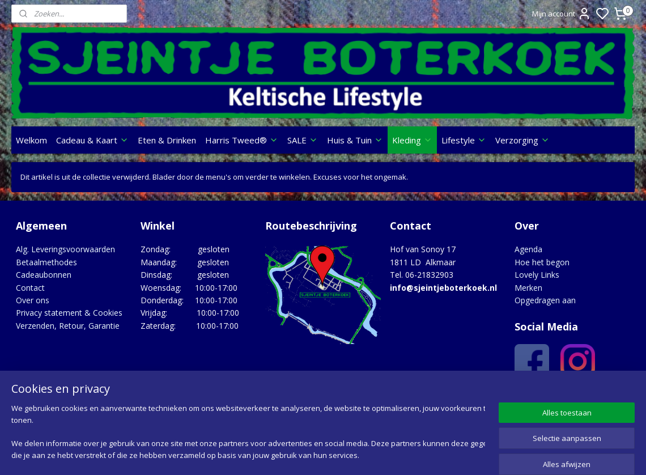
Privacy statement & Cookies (69, 312)
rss (391, 454)
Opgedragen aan (545, 300)
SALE (302, 140)
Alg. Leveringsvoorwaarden (65, 249)
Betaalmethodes (46, 262)
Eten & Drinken (167, 140)
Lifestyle (463, 140)
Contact (30, 287)
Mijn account (561, 13)
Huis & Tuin (355, 140)
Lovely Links (537, 274)
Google (610, 397)
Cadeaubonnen (43, 274)
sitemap (367, 454)
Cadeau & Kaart (92, 140)
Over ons (32, 300)
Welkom (31, 140)
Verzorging (522, 140)
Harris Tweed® (241, 140)
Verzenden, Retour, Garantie (68, 325)
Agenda (528, 249)
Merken (528, 287)
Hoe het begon (542, 262)
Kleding (412, 140)
